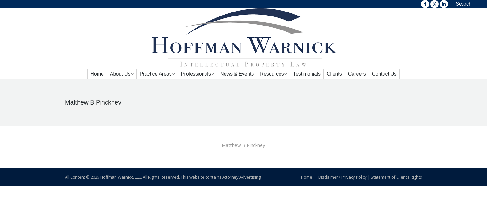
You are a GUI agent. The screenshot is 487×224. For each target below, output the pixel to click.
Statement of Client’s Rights (396, 177)
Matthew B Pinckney (243, 145)
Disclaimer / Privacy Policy (342, 177)
